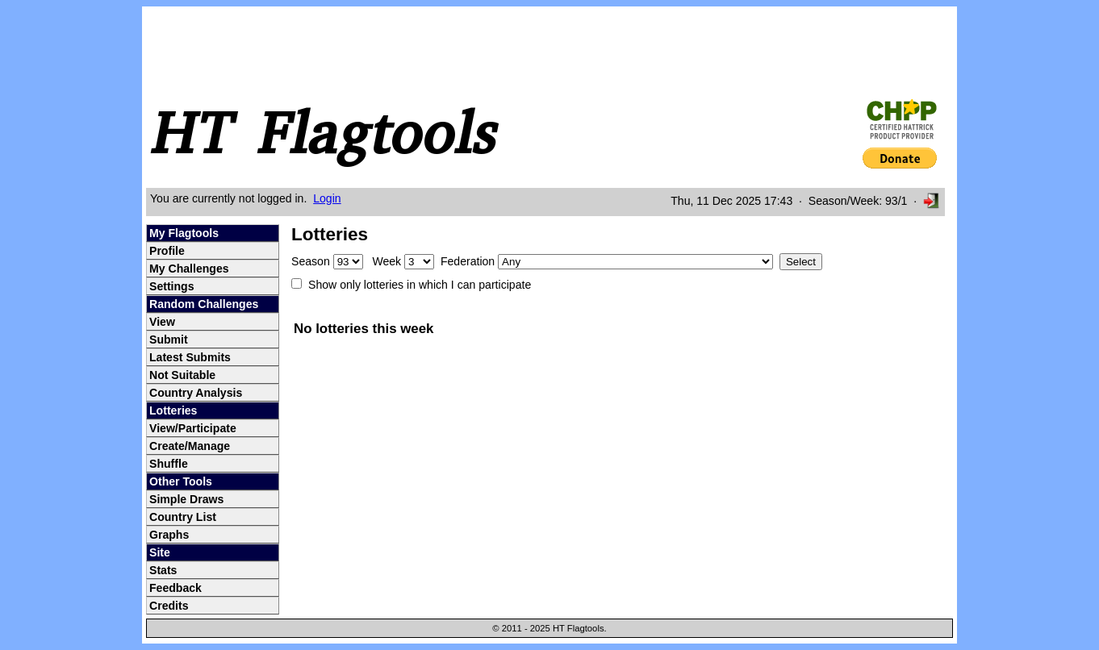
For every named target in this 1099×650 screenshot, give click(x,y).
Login (327, 198)
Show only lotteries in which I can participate (419, 284)
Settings (171, 286)
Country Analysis (195, 392)
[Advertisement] (444, 51)
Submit (168, 339)
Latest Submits (190, 357)
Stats (163, 570)
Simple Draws (186, 499)
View (162, 321)
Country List (182, 516)
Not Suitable (182, 375)
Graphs (169, 534)
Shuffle (168, 463)
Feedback (175, 587)
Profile (167, 250)
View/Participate (192, 428)
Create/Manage (189, 446)
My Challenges (189, 268)
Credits (169, 605)
